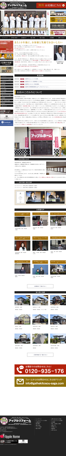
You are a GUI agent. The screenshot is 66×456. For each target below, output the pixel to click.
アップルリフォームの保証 (56, 420)
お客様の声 (38, 422)
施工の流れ (38, 425)
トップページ (38, 418)
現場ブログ (53, 425)
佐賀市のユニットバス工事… (32, 78)
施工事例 (38, 423)
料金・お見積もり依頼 (56, 423)
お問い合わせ (54, 430)
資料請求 (53, 428)
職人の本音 (38, 428)
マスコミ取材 (38, 426)
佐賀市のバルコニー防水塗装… (32, 84)
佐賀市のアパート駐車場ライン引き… (34, 81)
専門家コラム (54, 426)
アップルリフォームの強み (41, 420)
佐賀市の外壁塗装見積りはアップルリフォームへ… (37, 86)
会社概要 (53, 422)
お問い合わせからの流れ (56, 418)
